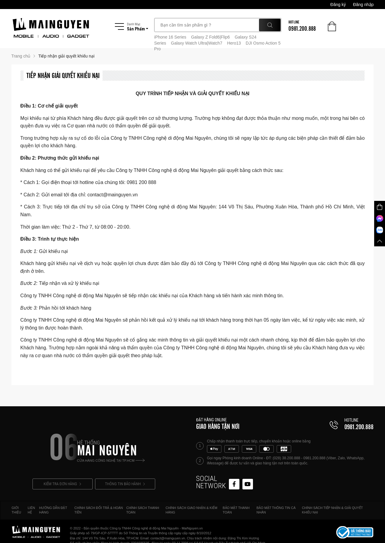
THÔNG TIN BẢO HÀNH (125, 484)
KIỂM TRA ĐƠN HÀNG (62, 484)
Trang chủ (21, 56)
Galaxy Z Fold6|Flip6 (210, 37)
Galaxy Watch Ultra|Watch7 (196, 43)
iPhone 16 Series (170, 37)
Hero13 (234, 43)
